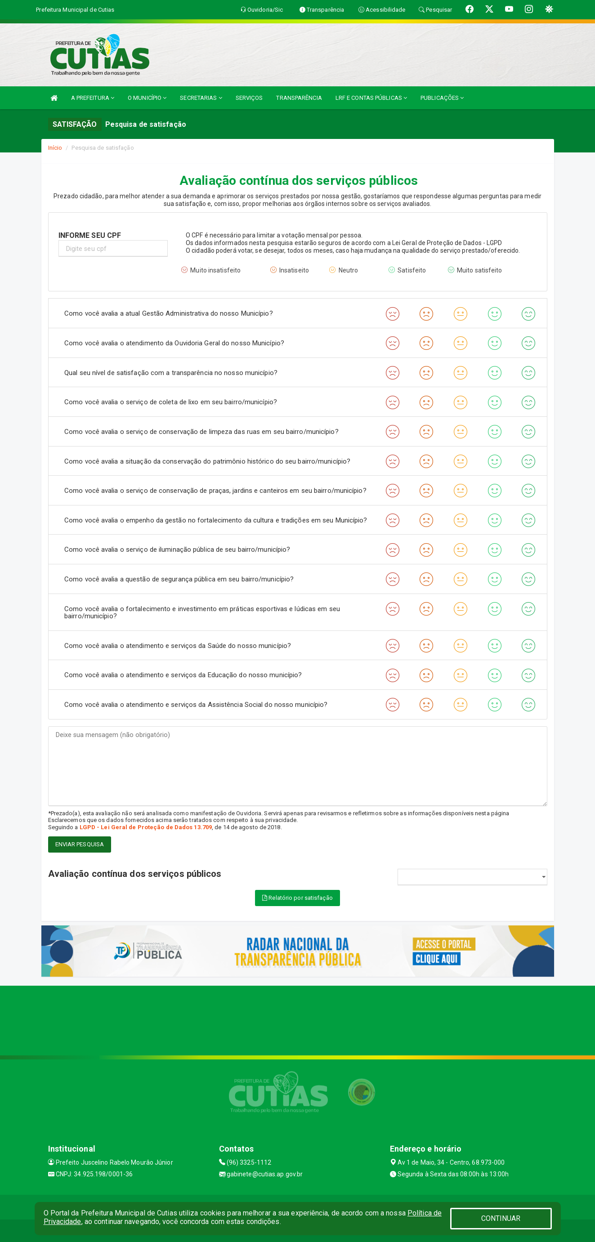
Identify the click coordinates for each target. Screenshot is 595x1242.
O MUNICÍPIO (147, 97)
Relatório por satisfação (297, 897)
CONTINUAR (501, 1218)
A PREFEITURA (92, 97)
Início (55, 147)
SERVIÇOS (249, 97)
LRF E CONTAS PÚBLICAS (371, 97)
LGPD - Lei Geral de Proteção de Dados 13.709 (146, 827)
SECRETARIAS (201, 97)
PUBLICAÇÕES (442, 97)
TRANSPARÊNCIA (299, 97)
